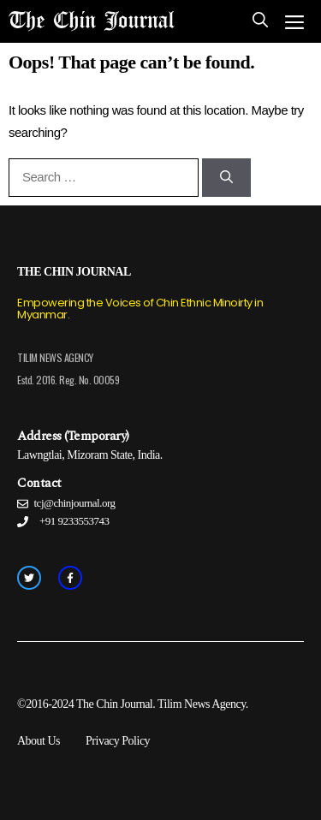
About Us (38, 740)
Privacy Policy (118, 740)
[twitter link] (29, 578)
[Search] (226, 177)
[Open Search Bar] (260, 21)
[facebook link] (70, 578)
